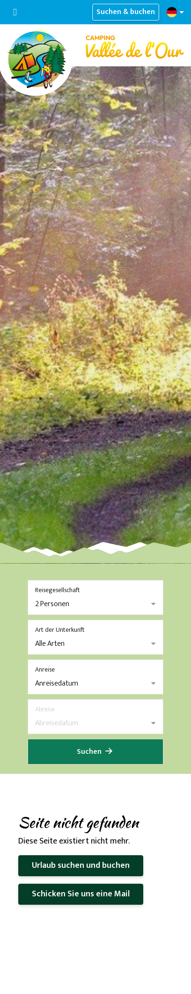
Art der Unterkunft (60, 630)
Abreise (45, 709)
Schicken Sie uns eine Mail (81, 894)
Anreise (45, 669)
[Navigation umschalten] (15, 12)
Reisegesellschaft (57, 590)
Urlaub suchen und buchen (81, 865)
